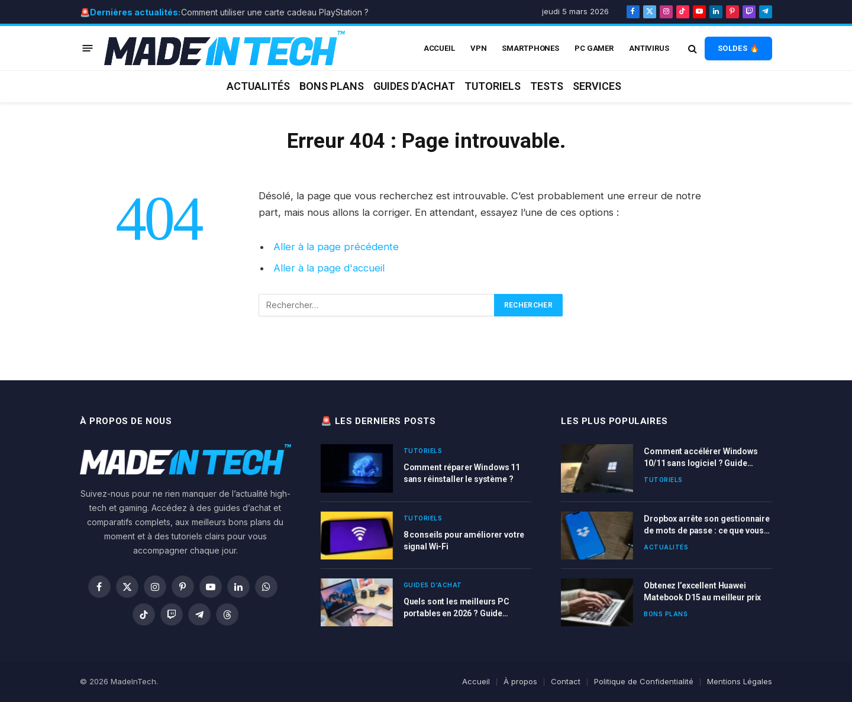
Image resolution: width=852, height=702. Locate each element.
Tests (546, 86)
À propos (520, 681)
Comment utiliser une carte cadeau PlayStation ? (275, 12)
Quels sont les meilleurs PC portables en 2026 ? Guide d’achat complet (456, 608)
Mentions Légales (739, 681)
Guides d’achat (414, 86)
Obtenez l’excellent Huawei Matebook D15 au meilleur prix (702, 591)
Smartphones (530, 48)
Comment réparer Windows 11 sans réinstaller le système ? (462, 473)
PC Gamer (594, 48)
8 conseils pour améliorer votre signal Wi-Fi (464, 540)
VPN (478, 48)
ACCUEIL (439, 48)
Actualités (258, 86)
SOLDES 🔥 (738, 48)
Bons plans (331, 86)
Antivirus (649, 48)
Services (597, 86)
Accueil (476, 681)
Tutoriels (492, 86)
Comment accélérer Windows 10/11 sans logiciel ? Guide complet (701, 458)
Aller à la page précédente (336, 247)
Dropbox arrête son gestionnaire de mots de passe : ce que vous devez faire (707, 525)
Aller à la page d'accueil (329, 268)
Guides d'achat (433, 584)
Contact (565, 681)
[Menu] (88, 48)
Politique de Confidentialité (643, 681)
